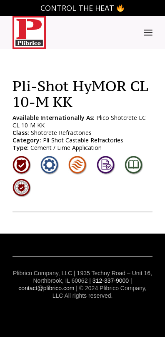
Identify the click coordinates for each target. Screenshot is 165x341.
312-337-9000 (110, 280)
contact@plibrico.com (46, 288)
